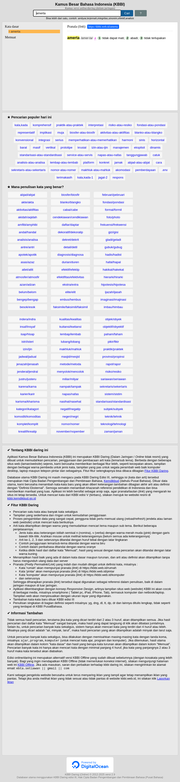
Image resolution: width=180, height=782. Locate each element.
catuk (156, 155)
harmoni (127, 140)
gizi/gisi (113, 232)
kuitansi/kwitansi (71, 326)
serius (59, 140)
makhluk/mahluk (71, 349)
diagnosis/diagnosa (70, 254)
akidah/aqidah (27, 217)
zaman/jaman (113, 431)
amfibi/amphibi (28, 224)
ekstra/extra (71, 284)
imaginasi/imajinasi (113, 299)
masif (36, 147)
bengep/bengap (27, 299)
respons (117, 177)
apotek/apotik (28, 254)
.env (165, 170)
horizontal (157, 140)
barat (23, 147)
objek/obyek (113, 319)
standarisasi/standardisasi (113, 401)
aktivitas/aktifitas (27, 209)
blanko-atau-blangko (148, 132)
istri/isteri (28, 341)
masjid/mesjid (70, 356)
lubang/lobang (70, 341)
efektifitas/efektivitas (70, 277)
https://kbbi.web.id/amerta (103, 26)
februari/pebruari (113, 194)
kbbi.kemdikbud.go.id (21, 498)
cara (159, 162)
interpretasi (95, 125)
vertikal (50, 147)
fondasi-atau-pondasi (151, 125)
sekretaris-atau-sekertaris (28, 170)
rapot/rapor (113, 364)
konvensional (25, 140)
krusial (82, 147)
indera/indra (27, 319)
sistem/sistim (113, 394)
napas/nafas (70, 394)
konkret (104, 162)
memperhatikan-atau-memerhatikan (92, 140)
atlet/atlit (27, 269)
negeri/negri (70, 416)
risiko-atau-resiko (120, 125)
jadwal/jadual (27, 356)
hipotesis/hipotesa (113, 284)
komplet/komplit (27, 424)
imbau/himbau (113, 307)
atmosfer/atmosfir (27, 277)
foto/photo (113, 217)
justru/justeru (27, 379)
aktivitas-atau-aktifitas (114, 132)
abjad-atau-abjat (139, 162)
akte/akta (27, 202)
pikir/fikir (113, 341)
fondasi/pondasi (113, 202)
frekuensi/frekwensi (113, 224)
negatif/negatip (70, 409)
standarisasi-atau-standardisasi (41, 155)
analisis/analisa (27, 239)
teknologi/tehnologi (113, 424)
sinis (142, 140)
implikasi (46, 132)
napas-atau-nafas (109, 155)
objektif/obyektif (113, 326)
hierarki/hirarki (113, 277)
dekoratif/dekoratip (70, 232)
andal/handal (27, 232)
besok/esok (27, 307)
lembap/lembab (70, 334)
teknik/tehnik (113, 416)
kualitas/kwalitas (71, 319)
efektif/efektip (70, 269)
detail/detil (70, 247)
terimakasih (64, 177)
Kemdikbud (111, 481)
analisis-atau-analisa (31, 162)
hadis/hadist (113, 254)
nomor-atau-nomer (63, 170)
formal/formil (113, 209)
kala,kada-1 (85, 177)
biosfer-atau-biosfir (82, 132)
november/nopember (70, 431)
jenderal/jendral (27, 371)
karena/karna (28, 386)
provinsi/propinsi (113, 356)
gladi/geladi (113, 239)
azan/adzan (27, 284)
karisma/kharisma (28, 401)
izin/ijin (27, 349)
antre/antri (27, 247)
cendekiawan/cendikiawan (70, 217)
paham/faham (113, 334)
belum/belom (27, 292)
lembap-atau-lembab (64, 162)
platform (88, 162)
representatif (26, 132)
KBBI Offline (26, 665)
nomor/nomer (70, 424)
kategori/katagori (27, 409)
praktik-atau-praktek (69, 125)
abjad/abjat (27, 194)
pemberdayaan (145, 170)
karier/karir (27, 394)
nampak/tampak (70, 386)
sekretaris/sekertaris (113, 386)
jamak (118, 162)
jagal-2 (102, 177)
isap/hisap (27, 334)
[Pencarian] (77, 13)
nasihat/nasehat (70, 401)
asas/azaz (27, 262)
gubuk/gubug (113, 247)
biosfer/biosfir (70, 194)
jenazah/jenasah (27, 364)
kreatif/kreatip (27, 431)
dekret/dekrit (70, 239)
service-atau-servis (80, 155)
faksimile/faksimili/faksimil (70, 307)
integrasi (44, 140)
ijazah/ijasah (113, 292)
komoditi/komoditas (28, 416)
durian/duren (70, 262)
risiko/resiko (113, 371)
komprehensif (42, 125)
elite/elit (70, 292)
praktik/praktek (113, 349)
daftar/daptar (70, 224)
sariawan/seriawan (113, 379)
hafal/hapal (113, 262)
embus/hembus (70, 299)
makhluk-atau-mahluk (95, 170)
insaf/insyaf (27, 326)
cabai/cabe (70, 209)
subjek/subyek (113, 409)
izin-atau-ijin (100, 147)
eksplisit (139, 147)
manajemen (121, 147)
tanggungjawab (137, 155)
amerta (15, 31)
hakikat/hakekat (113, 269)
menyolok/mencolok (70, 371)
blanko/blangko (70, 202)
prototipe (66, 147)
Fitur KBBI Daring (156, 471)
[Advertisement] (120, 72)
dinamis (155, 147)
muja (60, 132)
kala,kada (21, 125)
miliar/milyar (70, 379)
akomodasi (122, 170)
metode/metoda (70, 364)
